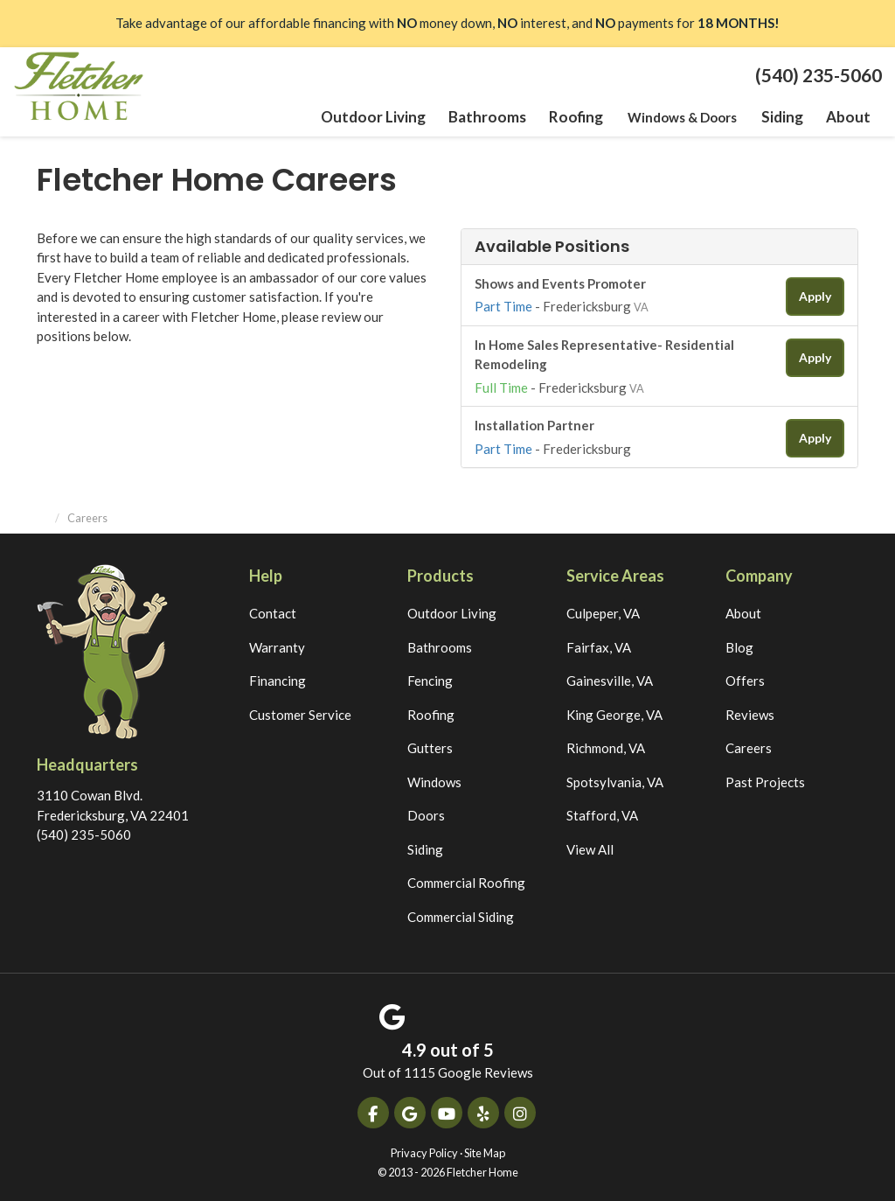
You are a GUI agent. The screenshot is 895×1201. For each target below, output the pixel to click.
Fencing (430, 679)
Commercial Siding (460, 914)
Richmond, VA (605, 746)
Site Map (484, 1150)
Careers (748, 746)
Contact (272, 611)
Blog (739, 645)
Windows (434, 779)
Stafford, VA (602, 813)
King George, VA (614, 712)
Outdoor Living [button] (390, 117)
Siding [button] (784, 117)
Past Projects (765, 779)
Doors (426, 813)
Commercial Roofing (466, 881)
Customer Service (300, 712)
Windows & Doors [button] (684, 117)
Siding (425, 847)
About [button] (849, 117)
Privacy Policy (424, 1150)
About (743, 611)
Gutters (430, 746)
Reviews (749, 712)
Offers (745, 679)
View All (590, 847)
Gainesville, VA (609, 679)
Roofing (430, 712)
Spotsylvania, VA (614, 779)
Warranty (277, 645)
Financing (277, 679)
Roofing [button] (580, 117)
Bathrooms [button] (497, 117)
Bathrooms (439, 645)
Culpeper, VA (603, 611)
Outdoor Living (451, 611)
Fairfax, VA (598, 645)
